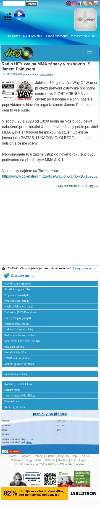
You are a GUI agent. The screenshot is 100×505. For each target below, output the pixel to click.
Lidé (39, 460)
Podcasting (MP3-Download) (20, 312)
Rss (74, 460)
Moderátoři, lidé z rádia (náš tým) (22, 341)
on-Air (86, 456)
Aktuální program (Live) (18, 289)
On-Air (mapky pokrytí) (17, 318)
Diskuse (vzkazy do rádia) (18, 329)
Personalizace (11, 401)
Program (25, 456)
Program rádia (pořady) (17, 300)
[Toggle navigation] (89, 53)
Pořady (38, 456)
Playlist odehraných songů (18, 306)
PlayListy (64, 456)
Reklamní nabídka (14, 346)
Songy (28, 460)
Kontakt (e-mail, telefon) (18, 384)
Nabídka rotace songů (16, 374)
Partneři (50, 460)
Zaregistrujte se (82, 268)
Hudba (50, 456)
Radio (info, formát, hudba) (19, 335)
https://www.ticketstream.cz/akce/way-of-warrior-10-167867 (50, 176)
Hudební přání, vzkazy (16, 323)
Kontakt (63, 460)
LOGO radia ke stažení (17, 358)
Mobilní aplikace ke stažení (19, 363)
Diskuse (16, 460)
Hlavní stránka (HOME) (17, 283)
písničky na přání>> (50, 414)
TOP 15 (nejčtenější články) (19, 395)
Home (13, 456)
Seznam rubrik (12, 389)
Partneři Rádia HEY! (15, 352)
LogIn (83, 460)
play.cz (29, 442)
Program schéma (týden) (17, 295)
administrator (46, 74)
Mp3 (76, 456)
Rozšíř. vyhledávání (15, 407)
